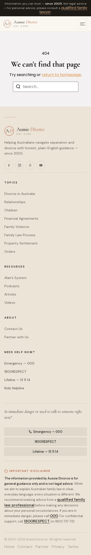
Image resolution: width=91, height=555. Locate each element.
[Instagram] (19, 165)
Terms (72, 547)
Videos (9, 302)
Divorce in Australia (19, 193)
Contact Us (13, 328)
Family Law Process (19, 235)
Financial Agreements (21, 218)
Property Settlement (21, 243)
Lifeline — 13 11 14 (17, 380)
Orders (9, 251)
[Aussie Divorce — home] (20, 23)
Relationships (14, 202)
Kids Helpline (14, 388)
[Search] (18, 87)
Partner (42, 547)
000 (54, 515)
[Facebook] (8, 165)
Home (9, 547)
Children (10, 210)
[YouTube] (40, 165)
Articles (10, 294)
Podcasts (11, 286)
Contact (25, 547)
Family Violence (16, 226)
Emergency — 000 (19, 363)
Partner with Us (16, 337)
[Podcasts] (30, 165)
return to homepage (61, 75)
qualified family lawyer (64, 10)
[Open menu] (82, 24)
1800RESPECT (15, 371)
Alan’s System (15, 277)
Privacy (58, 547)
